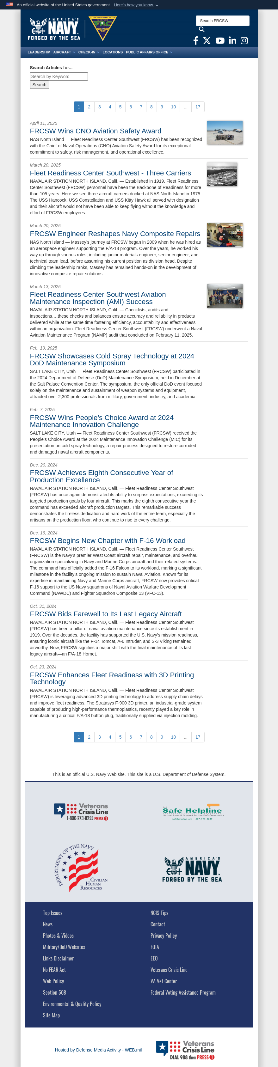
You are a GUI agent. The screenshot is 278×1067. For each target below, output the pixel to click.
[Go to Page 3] (99, 106)
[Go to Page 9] (162, 106)
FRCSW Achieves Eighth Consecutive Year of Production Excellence (101, 476)
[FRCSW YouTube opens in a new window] (220, 42)
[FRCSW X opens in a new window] (207, 42)
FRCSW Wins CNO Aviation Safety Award (96, 131)
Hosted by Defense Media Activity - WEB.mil (98, 1049)
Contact (158, 924)
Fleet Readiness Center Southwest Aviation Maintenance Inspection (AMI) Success (98, 297)
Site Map (51, 1015)
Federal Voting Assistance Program (183, 992)
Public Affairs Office (149, 52)
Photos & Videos (58, 935)
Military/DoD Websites (64, 947)
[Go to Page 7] (141, 106)
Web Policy (53, 981)
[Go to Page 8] (151, 106)
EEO (154, 958)
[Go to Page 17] (198, 106)
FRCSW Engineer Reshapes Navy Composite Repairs (115, 234)
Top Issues (52, 913)
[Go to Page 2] (89, 106)
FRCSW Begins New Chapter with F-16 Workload (108, 541)
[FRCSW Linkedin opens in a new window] (232, 42)
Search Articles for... (51, 67)
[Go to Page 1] (79, 106)
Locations (112, 52)
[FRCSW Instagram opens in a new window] (244, 42)
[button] (137, 5)
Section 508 (54, 992)
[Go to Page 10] (173, 106)
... (186, 106)
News (48, 924)
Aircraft (64, 52)
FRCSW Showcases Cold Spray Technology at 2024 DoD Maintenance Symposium (112, 359)
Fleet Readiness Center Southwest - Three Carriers (110, 173)
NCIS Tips (159, 913)
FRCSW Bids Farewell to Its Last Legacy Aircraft (106, 614)
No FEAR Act (54, 969)
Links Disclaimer (58, 958)
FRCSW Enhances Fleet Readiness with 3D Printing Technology (112, 678)
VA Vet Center (164, 981)
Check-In (89, 52)
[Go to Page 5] (120, 106)
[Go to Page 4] (110, 106)
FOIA (155, 947)
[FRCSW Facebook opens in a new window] (195, 42)
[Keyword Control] (59, 76)
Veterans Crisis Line (169, 969)
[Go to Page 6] (130, 106)
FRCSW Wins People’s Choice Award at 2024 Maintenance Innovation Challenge (102, 421)
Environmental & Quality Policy (72, 1004)
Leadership (39, 52)
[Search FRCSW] (223, 20)
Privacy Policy (164, 935)
